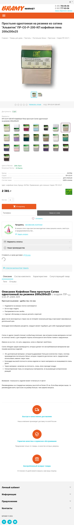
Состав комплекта (22, 276)
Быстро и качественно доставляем (37, 416)
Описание (7, 276)
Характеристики (40, 276)
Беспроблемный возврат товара (37, 466)
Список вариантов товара (17, 268)
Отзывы (13, 282)
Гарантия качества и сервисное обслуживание (37, 441)
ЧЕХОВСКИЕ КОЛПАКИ (33, 225)
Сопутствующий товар (60, 276)
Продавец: (19, 225)
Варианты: (6, 116)
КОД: (45, 104)
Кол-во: (4, 200)
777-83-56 (62, 8)
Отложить (37, 218)
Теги (5, 282)
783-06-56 (62, 6)
